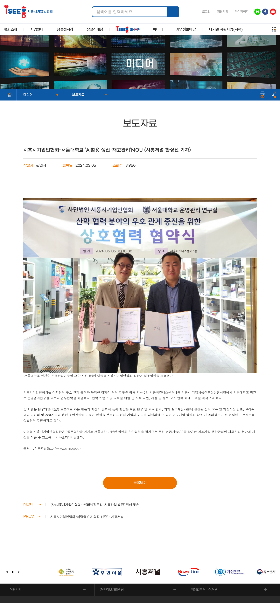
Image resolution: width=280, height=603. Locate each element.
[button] (140, 469)
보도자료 (78, 95)
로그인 (206, 11)
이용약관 (16, 554)
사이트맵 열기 (274, 29)
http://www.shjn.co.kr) (64, 412)
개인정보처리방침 (112, 554)
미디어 (28, 95)
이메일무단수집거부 (204, 554)
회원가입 (222, 11)
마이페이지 (241, 11)
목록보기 (140, 447)
